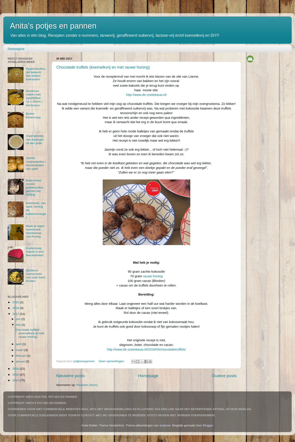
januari (21, 361)
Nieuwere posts (70, 375)
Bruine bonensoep (33, 115)
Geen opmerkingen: (111, 361)
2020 (16, 302)
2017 (16, 314)
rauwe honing (153, 276)
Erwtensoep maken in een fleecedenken (35, 252)
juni (18, 319)
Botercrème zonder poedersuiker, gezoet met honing (35, 187)
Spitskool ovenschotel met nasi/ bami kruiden (35, 276)
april (19, 344)
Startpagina (15, 49)
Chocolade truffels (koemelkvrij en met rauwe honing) (103, 67)
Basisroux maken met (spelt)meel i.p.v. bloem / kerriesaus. (34, 98)
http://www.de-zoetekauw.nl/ (146, 95)
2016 (16, 368)
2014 (16, 380)
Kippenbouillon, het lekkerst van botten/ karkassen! (36, 74)
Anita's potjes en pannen (53, 25)
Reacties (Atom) (87, 385)
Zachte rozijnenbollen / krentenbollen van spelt (36, 163)
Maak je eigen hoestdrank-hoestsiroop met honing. (35, 231)
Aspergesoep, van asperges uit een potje (35, 139)
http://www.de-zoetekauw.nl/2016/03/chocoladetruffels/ (146, 349)
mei (19, 324)
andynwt (164, 425)
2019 (16, 308)
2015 (16, 374)
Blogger (208, 425)
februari (21, 355)
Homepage (148, 375)
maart (20, 350)
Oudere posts (224, 375)
